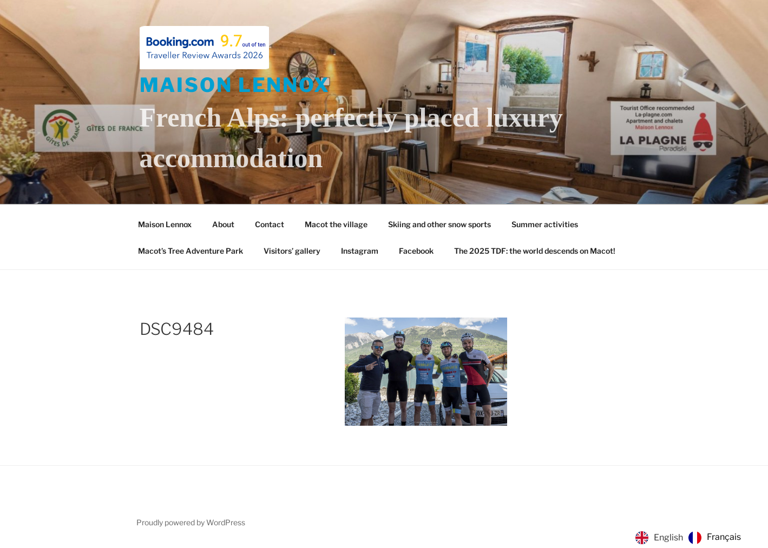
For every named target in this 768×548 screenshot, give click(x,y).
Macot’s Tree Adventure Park (190, 250)
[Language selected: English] (690, 537)
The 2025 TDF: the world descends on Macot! (534, 250)
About (223, 224)
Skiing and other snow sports (439, 224)
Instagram (359, 250)
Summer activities (544, 224)
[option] (714, 537)
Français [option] (724, 537)
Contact (269, 224)
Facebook (416, 250)
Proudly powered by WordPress (190, 522)
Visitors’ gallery (292, 250)
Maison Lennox (235, 85)
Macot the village (336, 224)
